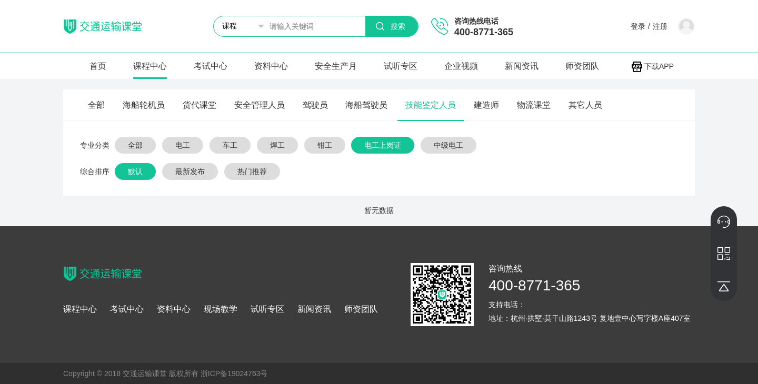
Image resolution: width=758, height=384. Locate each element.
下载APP (653, 66)
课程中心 (150, 66)
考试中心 (210, 66)
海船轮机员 (144, 104)
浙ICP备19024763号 (234, 373)
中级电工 (448, 145)
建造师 (486, 104)
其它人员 (585, 104)
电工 (182, 145)
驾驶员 (315, 104)
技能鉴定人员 (430, 104)
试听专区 (400, 66)
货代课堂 (199, 104)
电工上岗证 (382, 145)
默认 (135, 171)
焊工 (277, 145)
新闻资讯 (521, 66)
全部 (96, 104)
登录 (638, 26)
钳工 (324, 145)
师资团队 (582, 66)
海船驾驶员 (366, 104)
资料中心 (271, 66)
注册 (660, 26)
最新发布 (190, 171)
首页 (97, 66)
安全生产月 (336, 66)
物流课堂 (534, 104)
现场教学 (220, 309)
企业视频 (461, 66)
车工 (230, 145)
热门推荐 (252, 171)
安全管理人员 (259, 104)
